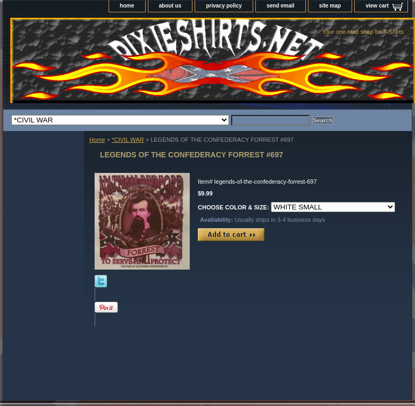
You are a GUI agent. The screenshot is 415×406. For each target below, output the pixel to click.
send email (281, 6)
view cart (377, 6)
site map (330, 6)
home (127, 6)
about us (170, 6)
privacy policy (224, 6)
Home (97, 139)
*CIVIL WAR (128, 139)
